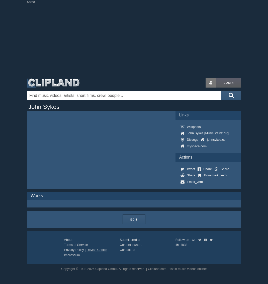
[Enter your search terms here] (124, 95)
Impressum (72, 255)
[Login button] (211, 83)
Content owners (131, 245)
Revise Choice (96, 250)
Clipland (53, 83)
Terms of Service (76, 245)
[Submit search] (231, 95)
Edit (134, 219)
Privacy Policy (74, 250)
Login (229, 82)
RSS (181, 245)
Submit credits (130, 240)
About (68, 240)
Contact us (127, 250)
